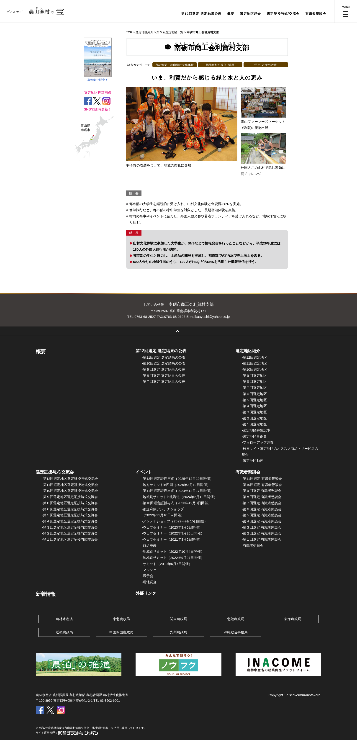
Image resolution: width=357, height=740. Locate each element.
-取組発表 (149, 545)
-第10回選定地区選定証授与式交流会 (70, 491)
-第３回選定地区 (254, 412)
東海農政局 (292, 619)
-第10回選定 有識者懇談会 (262, 485)
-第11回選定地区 (254, 363)
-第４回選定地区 (254, 406)
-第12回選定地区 (254, 357)
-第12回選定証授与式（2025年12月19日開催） (177, 478)
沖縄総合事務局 (236, 632)
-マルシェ (149, 570)
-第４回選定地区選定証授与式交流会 (70, 521)
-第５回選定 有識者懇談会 (261, 515)
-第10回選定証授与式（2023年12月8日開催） (176, 503)
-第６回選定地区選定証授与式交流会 (70, 509)
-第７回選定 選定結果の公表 (163, 381)
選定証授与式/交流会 (283, 13)
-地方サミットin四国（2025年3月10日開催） (176, 485)
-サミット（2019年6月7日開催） (167, 564)
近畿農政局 (64, 632)
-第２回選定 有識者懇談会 (261, 533)
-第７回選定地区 (254, 388)
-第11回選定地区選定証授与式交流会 (70, 485)
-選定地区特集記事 (256, 430)
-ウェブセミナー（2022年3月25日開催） (173, 533)
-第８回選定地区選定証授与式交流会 (70, 503)
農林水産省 (64, 619)
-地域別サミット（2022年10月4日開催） (173, 551)
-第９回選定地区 (254, 376)
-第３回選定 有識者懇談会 (261, 527)
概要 (230, 13)
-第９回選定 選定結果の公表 (163, 369)
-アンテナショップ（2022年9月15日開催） (174, 521)
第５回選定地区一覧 (170, 32)
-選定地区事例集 (254, 436)
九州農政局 (178, 632)
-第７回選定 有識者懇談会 (261, 503)
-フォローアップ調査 (258, 442)
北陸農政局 (235, 619)
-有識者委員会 (252, 545)
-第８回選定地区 (254, 381)
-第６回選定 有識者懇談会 (261, 509)
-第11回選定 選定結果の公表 (163, 357)
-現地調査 (149, 582)
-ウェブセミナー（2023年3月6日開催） (172, 527)
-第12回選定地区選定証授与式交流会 (70, 478)
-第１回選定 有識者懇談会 (261, 539)
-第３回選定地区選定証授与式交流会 (70, 527)
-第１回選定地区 (254, 424)
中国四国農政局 (121, 632)
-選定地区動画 (252, 460)
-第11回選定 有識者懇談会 (262, 478)
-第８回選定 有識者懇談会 (261, 497)
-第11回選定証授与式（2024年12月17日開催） (177, 491)
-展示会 (147, 576)
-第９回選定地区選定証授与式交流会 (70, 497)
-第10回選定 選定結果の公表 (163, 363)
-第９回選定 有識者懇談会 (261, 491)
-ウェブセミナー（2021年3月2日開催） (172, 539)
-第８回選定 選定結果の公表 (163, 376)
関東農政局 (178, 619)
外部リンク (146, 593)
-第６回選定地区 (254, 394)
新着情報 (46, 594)
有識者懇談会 (315, 13)
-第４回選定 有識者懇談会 (261, 521)
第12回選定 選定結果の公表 (161, 351)
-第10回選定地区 (254, 369)
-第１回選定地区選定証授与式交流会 (70, 539)
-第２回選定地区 (254, 418)
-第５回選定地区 (254, 400)
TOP (129, 32)
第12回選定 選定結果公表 (201, 13)
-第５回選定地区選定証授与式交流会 (70, 515)
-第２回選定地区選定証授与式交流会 (70, 533)
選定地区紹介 (250, 13)
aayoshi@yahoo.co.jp (213, 317)
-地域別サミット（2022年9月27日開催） (173, 558)
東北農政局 (121, 619)
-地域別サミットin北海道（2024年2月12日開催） (179, 497)
